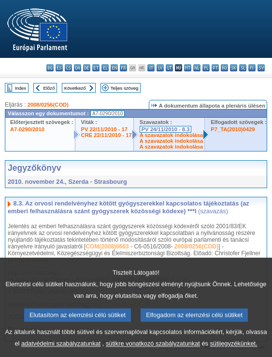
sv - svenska (261, 67)
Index (20, 88)
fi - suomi (252, 67)
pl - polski (206, 67)
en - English (114, 67)
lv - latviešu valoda (160, 67)
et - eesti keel (96, 67)
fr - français (123, 67)
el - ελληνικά (105, 67)
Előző (49, 88)
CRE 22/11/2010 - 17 (106, 135)
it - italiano (151, 67)
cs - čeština (68, 67)
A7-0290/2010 (27, 129)
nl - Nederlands (196, 67)
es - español (59, 67)
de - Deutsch (86, 67)
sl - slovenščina (242, 67)
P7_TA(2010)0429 (233, 129)
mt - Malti (187, 67)
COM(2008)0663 (107, 246)
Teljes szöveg (125, 88)
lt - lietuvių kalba (169, 67)
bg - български (50, 67)
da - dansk (77, 67)
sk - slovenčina (233, 67)
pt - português (215, 67)
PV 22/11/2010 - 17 (104, 129)
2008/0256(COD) (48, 105)
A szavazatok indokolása (171, 135)
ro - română (224, 67)
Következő (75, 88)
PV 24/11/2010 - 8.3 (166, 129)
